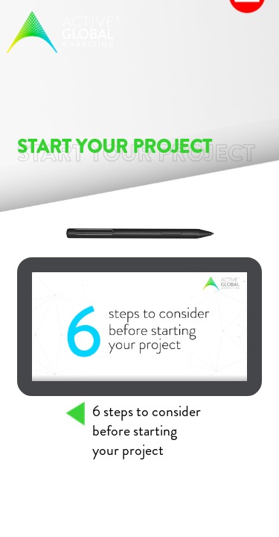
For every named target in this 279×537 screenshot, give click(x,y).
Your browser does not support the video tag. (140, 327)
